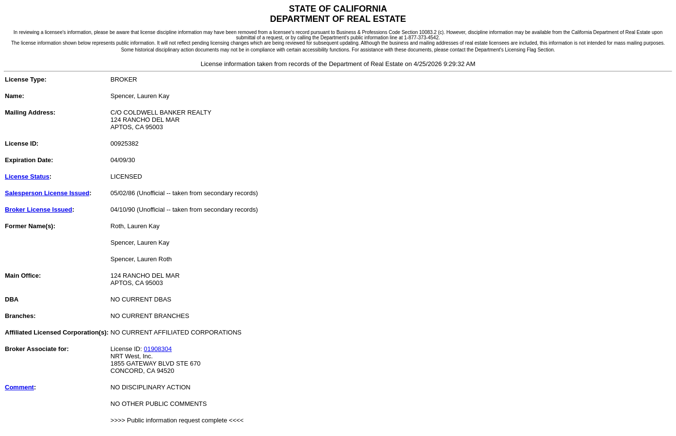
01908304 (158, 348)
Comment (19, 387)
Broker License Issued (38, 209)
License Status (27, 176)
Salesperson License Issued (47, 193)
